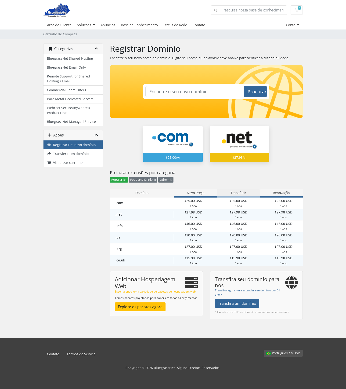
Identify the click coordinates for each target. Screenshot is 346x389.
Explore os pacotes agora (140, 306)
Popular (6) (118, 180)
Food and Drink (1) (143, 180)
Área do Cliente (59, 24)
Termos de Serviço (81, 354)
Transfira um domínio (237, 303)
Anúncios (108, 24)
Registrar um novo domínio (71, 145)
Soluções (84, 24)
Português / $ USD (283, 353)
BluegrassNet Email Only (66, 67)
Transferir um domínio (68, 153)
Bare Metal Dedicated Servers (70, 99)
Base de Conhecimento (139, 24)
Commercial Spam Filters (66, 90)
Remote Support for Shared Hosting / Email (68, 78)
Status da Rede (175, 24)
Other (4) (166, 180)
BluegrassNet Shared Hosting (70, 58)
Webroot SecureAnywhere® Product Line (68, 110)
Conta (291, 24)
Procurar (257, 91)
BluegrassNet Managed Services (72, 121)
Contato (199, 24)
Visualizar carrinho (65, 162)
